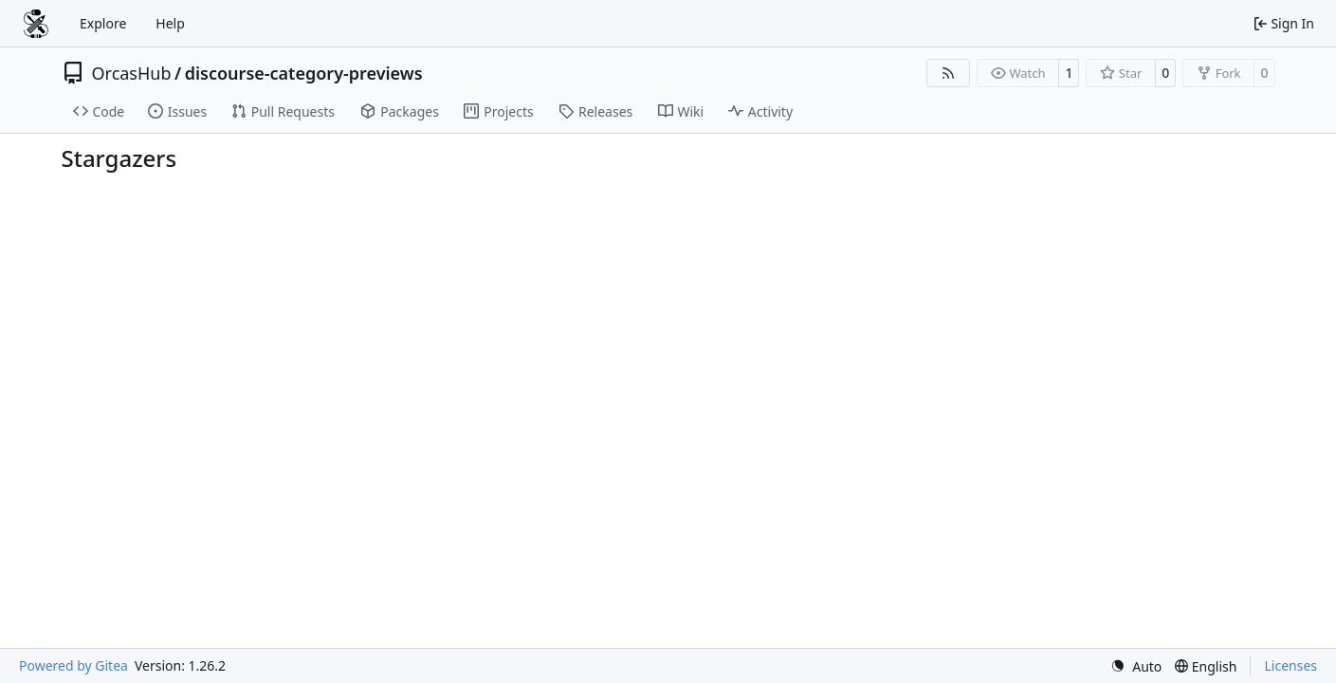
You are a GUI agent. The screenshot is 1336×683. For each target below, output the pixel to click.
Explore (103, 23)
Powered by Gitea (73, 665)
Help (170, 23)
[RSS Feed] (948, 73)
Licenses (1290, 665)
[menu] (1136, 666)
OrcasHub (132, 73)
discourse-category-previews (304, 73)
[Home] (36, 24)
